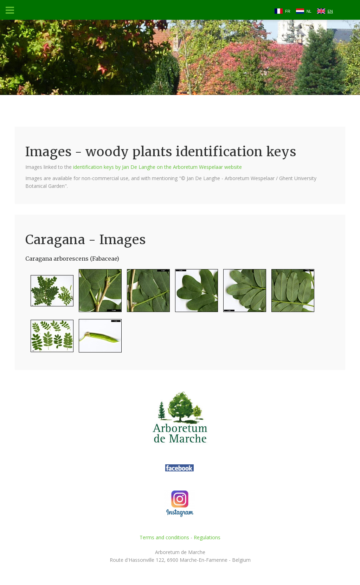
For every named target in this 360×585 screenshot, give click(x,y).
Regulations (207, 537)
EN (330, 11)
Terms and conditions (164, 537)
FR (287, 11)
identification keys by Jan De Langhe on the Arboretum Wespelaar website (157, 167)
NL (309, 11)
